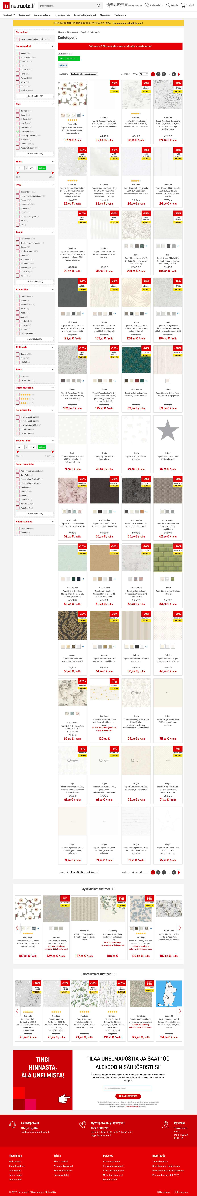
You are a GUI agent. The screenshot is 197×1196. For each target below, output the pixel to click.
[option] (63, 115)
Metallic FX (26, 508)
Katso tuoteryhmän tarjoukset (35, 39)
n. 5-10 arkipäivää (30, 425)
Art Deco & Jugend (29, 216)
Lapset (25, 212)
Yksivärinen (27, 239)
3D (23, 225)
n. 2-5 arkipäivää (29, 421)
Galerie (25, 53)
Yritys (57, 1156)
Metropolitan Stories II (31, 471)
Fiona (24, 74)
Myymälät (105, 14)
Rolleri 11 (26, 491)
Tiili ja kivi (26, 272)
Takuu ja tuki (15, 1175)
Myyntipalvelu (62, 14)
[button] (35, 96)
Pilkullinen (27, 263)
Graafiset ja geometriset (32, 243)
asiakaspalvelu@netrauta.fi (35, 1131)
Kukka (25, 247)
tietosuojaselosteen (132, 1106)
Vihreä (25, 123)
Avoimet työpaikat (63, 1166)
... (169, 74)
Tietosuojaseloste (63, 1170)
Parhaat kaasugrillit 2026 (165, 1175)
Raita (24, 255)
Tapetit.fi (26, 70)
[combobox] (70, 5)
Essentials (26, 499)
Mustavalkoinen (29, 148)
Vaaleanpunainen (30, 135)
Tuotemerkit (120, 14)
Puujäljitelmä (28, 267)
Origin (24, 82)
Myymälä (179, 1123)
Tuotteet (7, 14)
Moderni (25, 200)
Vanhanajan (27, 204)
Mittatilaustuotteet (113, 1175)
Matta (24, 358)
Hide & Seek (26, 504)
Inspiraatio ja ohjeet (85, 14)
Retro (24, 220)
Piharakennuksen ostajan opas (168, 1170)
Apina (24, 317)
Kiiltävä (25, 362)
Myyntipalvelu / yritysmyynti (108, 1123)
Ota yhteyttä (29, 1128)
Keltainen (27, 144)
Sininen (26, 119)
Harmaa (26, 111)
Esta (24, 65)
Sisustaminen (73, 32)
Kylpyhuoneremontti (113, 1166)
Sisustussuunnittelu (113, 1170)
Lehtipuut (26, 321)
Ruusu (24, 309)
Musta (25, 139)
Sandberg (26, 90)
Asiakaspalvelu (42, 14)
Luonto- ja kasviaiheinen (32, 196)
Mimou (25, 86)
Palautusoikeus (17, 1166)
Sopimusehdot (61, 1175)
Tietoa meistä (61, 1161)
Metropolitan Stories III (31, 479)
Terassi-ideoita (160, 1161)
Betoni (25, 276)
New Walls (26, 475)
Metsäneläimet (28, 333)
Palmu (24, 300)
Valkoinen (27, 131)
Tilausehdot (15, 1170)
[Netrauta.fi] (18, 5)
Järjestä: (64, 74)
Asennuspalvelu (111, 1161)
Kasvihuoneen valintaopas (166, 1166)
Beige (25, 115)
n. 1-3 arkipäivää (29, 417)
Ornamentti (27, 259)
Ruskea (26, 127)
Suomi (25, 532)
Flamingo (25, 325)
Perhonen (26, 296)
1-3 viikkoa (27, 429)
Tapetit (84, 32)
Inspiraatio (158, 1156)
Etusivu (61, 32)
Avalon (24, 495)
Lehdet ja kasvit (29, 251)
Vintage (25, 208)
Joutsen (25, 329)
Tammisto (180, 1128)
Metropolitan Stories (30, 483)
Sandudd (26, 61)
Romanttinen (28, 192)
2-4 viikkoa (27, 433)
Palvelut (108, 1156)
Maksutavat (15, 1161)
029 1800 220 (100, 1128)
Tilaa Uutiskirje (128, 1096)
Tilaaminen (15, 1156)
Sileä (24, 376)
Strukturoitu (27, 380)
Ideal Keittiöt (110, 1179)
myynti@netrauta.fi (101, 1135)
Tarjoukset (24, 14)
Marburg (26, 78)
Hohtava (26, 354)
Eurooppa (27, 528)
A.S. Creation (28, 57)
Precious (25, 487)
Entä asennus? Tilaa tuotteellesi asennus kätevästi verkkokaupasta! (120, 46)
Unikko (24, 313)
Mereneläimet (27, 304)
